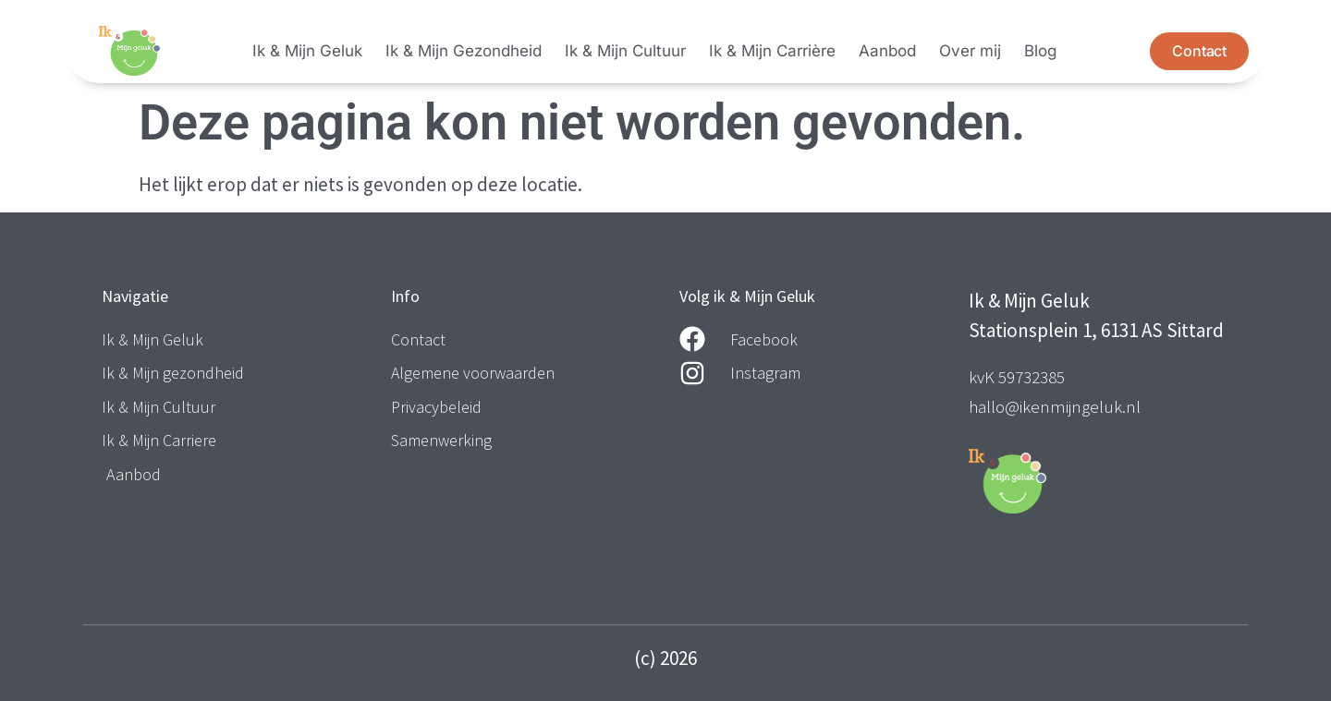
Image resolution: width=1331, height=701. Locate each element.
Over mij (970, 51)
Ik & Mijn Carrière (772, 51)
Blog (1040, 51)
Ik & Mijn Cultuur (625, 51)
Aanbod (887, 51)
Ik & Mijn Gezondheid (463, 51)
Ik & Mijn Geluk (307, 51)
